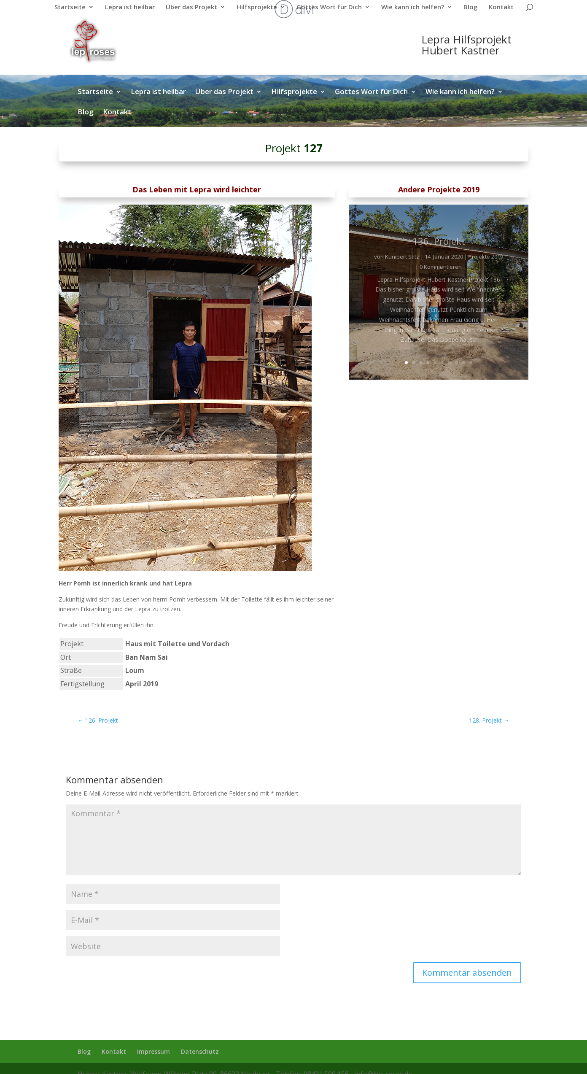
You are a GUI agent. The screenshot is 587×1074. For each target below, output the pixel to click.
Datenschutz (200, 1051)
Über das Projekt (191, 7)
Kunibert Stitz (402, 266)
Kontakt (501, 7)
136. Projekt (438, 251)
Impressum (153, 1051)
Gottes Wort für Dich (329, 7)
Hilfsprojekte (257, 7)
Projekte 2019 (486, 266)
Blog (470, 7)
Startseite (70, 7)
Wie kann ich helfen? (412, 7)
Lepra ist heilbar (130, 7)
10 (470, 362)
